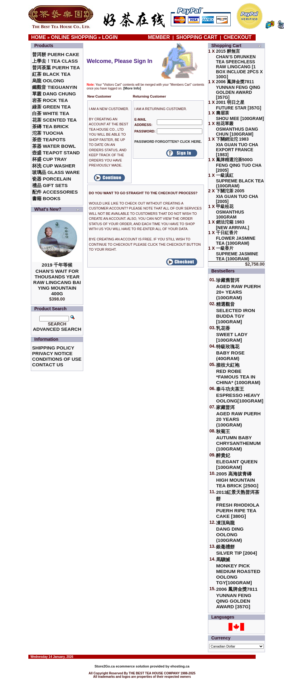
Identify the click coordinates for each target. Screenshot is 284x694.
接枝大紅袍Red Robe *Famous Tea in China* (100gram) (238, 373)
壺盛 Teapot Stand (56, 152)
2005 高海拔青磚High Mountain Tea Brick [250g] (237, 479)
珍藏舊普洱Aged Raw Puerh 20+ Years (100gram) (238, 288)
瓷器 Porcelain (51, 178)
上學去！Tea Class (55, 61)
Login (110, 37)
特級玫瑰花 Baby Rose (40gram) (230, 352)
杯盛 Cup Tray (49, 159)
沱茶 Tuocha (47, 133)
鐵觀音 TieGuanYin (54, 87)
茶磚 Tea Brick (50, 126)
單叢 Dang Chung (54, 93)
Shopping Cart (196, 37)
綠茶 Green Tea (51, 106)
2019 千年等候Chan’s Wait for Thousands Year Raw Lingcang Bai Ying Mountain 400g (57, 279)
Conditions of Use (56, 359)
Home (38, 37)
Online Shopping (74, 37)
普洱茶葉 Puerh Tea (56, 67)
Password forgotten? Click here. (168, 141)
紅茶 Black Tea (51, 74)
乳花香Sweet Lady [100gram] (232, 334)
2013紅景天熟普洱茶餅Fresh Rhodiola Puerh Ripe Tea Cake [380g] (237, 504)
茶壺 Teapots (48, 139)
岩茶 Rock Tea (50, 100)
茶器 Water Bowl (54, 146)
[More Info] (132, 88)
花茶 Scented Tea (54, 120)
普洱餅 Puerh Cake (55, 54)
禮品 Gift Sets (50, 185)
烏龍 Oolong (48, 80)
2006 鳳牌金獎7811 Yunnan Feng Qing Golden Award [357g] (237, 597)
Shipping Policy (53, 347)
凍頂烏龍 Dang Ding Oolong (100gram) (229, 531)
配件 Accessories (55, 192)
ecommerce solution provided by (132, 666)
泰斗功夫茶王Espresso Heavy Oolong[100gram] (239, 394)
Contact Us (47, 364)
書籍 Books (46, 198)
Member (159, 37)
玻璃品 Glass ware (56, 172)
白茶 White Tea (50, 113)
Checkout (238, 37)
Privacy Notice (52, 353)
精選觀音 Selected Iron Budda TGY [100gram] (235, 312)
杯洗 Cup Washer (53, 165)
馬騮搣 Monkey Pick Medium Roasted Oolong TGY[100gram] (238, 571)
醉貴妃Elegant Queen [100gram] (237, 461)
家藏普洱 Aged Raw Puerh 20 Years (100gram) (238, 416)
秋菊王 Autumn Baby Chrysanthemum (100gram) (238, 440)
